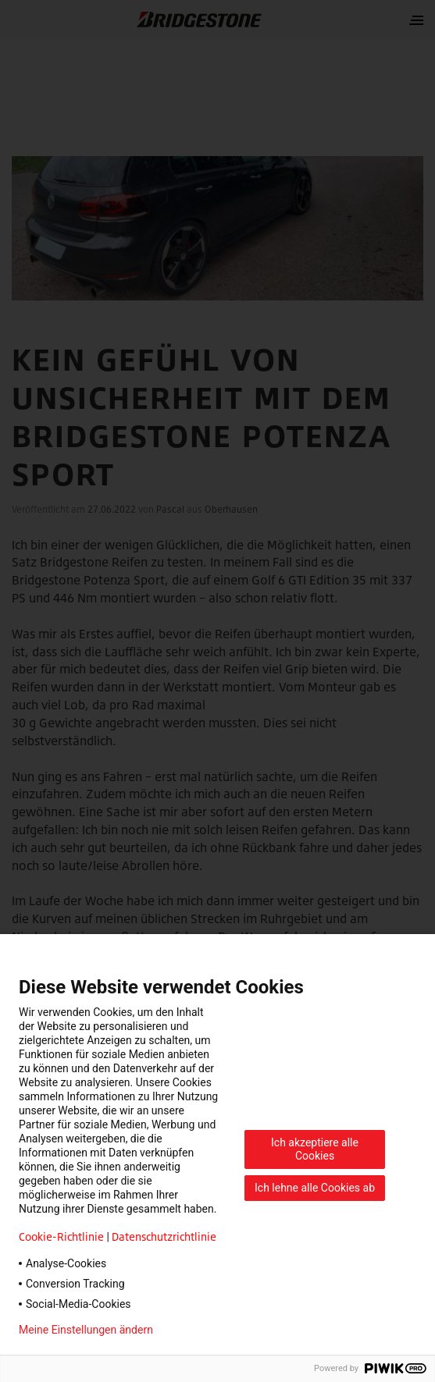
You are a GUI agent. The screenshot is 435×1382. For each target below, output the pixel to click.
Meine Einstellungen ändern (86, 1329)
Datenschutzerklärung (231, 1329)
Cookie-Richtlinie (61, 1236)
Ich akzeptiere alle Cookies (314, 1149)
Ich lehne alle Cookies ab (315, 1187)
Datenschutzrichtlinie (164, 1236)
